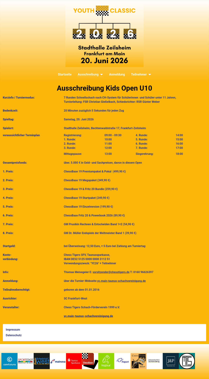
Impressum (13, 329)
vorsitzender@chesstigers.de (111, 272)
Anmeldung (117, 74)
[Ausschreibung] (101, 74)
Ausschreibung (88, 74)
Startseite (65, 74)
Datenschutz (14, 335)
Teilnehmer (139, 74)
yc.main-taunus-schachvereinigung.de (121, 281)
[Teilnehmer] (149, 74)
